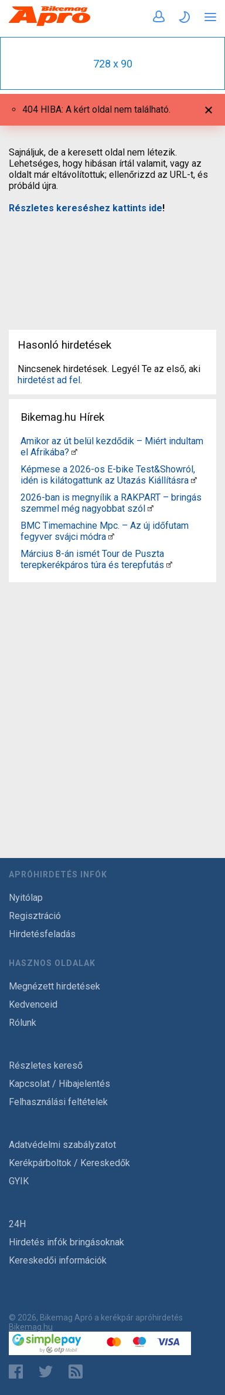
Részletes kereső (46, 1065)
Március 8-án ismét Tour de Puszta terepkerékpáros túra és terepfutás (92, 559)
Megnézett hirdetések (54, 986)
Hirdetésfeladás (42, 934)
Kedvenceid (33, 1004)
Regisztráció (35, 915)
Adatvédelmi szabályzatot (62, 1144)
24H (17, 1224)
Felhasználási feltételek (58, 1101)
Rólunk (22, 1022)
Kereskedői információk (58, 1260)
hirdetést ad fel (49, 380)
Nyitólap (26, 897)
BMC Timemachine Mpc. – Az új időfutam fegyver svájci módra (105, 531)
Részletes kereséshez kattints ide (85, 208)
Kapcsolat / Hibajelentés (59, 1083)
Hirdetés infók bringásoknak (66, 1242)
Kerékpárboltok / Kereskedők (69, 1162)
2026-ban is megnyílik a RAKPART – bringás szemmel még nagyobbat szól (111, 503)
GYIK (19, 1181)
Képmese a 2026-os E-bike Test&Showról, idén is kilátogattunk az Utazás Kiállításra (108, 475)
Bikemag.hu (31, 1327)
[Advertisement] (112, 264)
